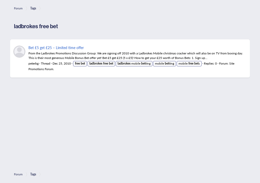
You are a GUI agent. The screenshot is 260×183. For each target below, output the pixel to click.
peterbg (33, 63)
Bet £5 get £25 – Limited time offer (56, 47)
